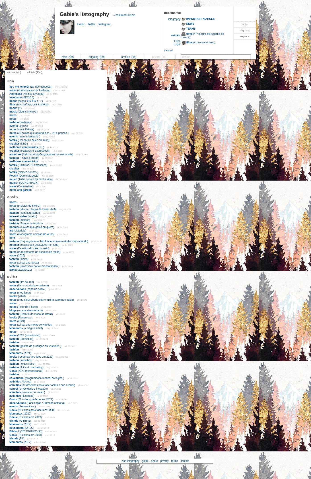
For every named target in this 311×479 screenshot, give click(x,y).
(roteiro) (23, 216)
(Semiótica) (21, 338)
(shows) (19, 125)
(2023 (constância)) (25, 335)
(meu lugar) (20, 292)
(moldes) (20, 219)
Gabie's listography (84, 14)
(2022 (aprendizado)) (26, 370)
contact (185, 461)
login (244, 24)
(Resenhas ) (21, 317)
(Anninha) (20, 420)
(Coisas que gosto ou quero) (32, 227)
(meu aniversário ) (25, 136)
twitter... (93, 24)
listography (174, 19)
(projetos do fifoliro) (25, 205)
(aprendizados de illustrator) (30, 90)
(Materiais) (18, 230)
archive (128, 56)
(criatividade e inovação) (28, 388)
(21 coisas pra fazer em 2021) (31, 399)
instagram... (106, 24)
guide (145, 461)
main (68, 56)
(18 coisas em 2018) (26, 435)
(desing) (20, 381)
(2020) (20, 413)
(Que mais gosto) (24, 175)
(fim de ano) (22, 282)
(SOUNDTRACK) (24, 182)
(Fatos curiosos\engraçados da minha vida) (41, 154)
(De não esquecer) (31, 86)
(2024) (17, 321)
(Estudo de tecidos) (26, 223)
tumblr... (82, 24)
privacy (164, 461)
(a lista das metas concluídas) (31, 324)
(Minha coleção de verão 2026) (33, 209)
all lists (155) (34, 72)
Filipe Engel (177, 43)
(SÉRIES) (22, 97)
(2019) (20, 424)
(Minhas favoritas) (27, 93)
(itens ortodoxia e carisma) (29, 285)
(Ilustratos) (22, 395)
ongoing (97, 56)
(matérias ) (21, 122)
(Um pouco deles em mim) (29, 140)
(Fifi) (17, 438)
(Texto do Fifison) (24, 306)
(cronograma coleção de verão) (32, 234)
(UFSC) (22, 427)
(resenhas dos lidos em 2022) (31, 356)
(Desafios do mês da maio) (29, 248)
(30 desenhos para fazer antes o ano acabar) (42, 385)
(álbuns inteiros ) (23, 111)
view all (168, 50)
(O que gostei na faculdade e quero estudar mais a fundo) (49, 241)
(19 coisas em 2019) (26, 417)
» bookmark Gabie (124, 15)
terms (174, 461)
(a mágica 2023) (26, 328)
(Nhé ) (19, 143)
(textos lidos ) (22, 363)
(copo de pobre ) (28, 289)
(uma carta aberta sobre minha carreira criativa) (41, 299)
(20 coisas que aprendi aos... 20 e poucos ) (39, 133)
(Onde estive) (21, 186)
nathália (176, 35)
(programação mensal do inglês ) (37, 378)
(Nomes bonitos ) (24, 172)
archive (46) (14, 72)
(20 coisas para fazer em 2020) (32, 410)
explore (244, 36)
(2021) (20, 353)
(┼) (16, 108)
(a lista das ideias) (24, 262)
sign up (244, 30)
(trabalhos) (21, 360)
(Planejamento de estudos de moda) (35, 252)
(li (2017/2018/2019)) (26, 431)
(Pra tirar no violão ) (27, 392)
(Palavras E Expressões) (28, 165)
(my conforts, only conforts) (29, 104)
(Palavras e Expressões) (29, 150)
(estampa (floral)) (25, 212)
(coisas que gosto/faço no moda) (34, 244)
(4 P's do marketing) (26, 367)
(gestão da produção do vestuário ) (35, 346)
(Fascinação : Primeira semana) (37, 403)
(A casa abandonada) (26, 310)
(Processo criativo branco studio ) (34, 266)
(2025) (17, 255)
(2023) (18, 296)
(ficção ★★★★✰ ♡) (26, 101)
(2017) (20, 442)
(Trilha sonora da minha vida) (31, 179)
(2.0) (27, 147)
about (154, 461)
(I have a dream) (24, 157)
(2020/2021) (21, 269)
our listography (131, 461)
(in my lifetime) (22, 129)
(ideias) (19, 259)
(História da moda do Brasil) (31, 314)
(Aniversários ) (23, 406)
